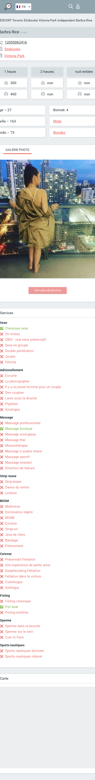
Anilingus (12, 588)
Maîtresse (12, 506)
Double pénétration (19, 351)
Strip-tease (13, 482)
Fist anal (11, 607)
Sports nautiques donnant (24, 651)
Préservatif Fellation (20, 559)
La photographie (17, 381)
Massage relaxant (18, 462)
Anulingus (12, 409)
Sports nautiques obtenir (23, 656)
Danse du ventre (17, 487)
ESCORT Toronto (11, 20)
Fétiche (10, 362)
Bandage (11, 540)
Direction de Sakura (20, 468)
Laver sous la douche (21, 398)
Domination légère (19, 512)
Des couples (14, 393)
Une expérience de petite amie (27, 565)
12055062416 (16, 42)
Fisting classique (18, 601)
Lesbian (11, 493)
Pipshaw (11, 404)
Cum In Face (14, 637)
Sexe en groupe (16, 345)
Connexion (78, 6)
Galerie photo (17, 150)
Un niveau (12, 334)
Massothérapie (16, 446)
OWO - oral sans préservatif (25, 340)
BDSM (9, 518)
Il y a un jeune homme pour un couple (33, 387)
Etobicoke (31, 20)
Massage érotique (18, 429)
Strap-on (11, 529)
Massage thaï (15, 440)
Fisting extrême (16, 612)
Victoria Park (48, 20)
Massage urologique (20, 434)
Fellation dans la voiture (23, 576)
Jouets (10, 356)
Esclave (11, 523)
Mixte (57, 121)
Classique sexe (16, 328)
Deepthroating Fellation (22, 571)
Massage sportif (17, 457)
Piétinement (14, 546)
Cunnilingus (14, 582)
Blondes (59, 133)
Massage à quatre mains (23, 451)
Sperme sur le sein (19, 632)
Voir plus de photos (47, 290)
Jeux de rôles (15, 535)
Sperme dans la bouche (22, 626)
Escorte (11, 376)
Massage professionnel (22, 423)
